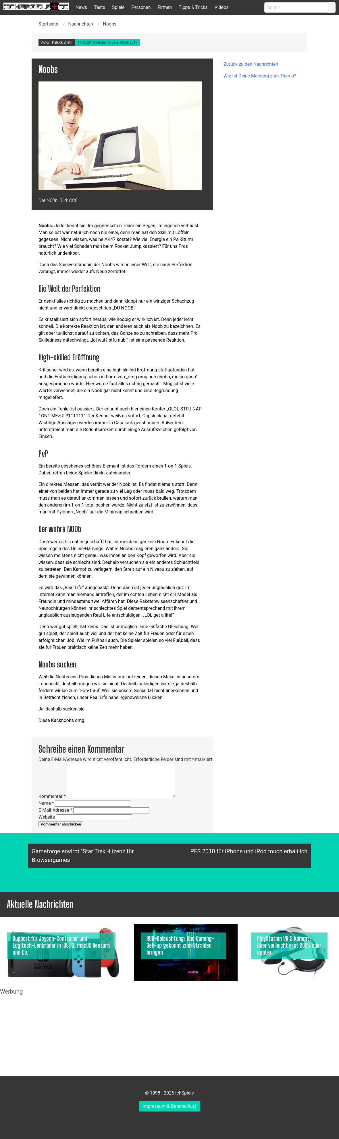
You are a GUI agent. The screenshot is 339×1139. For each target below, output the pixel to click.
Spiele (118, 7)
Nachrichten (80, 24)
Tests (99, 7)
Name (46, 803)
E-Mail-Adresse (55, 810)
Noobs (109, 24)
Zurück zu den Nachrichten (251, 64)
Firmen (165, 7)
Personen (141, 7)
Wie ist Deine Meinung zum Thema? (260, 76)
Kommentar (52, 796)
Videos (221, 7)
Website (46, 817)
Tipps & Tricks (193, 7)
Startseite (48, 24)
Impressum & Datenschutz (169, 1106)
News (81, 7)
